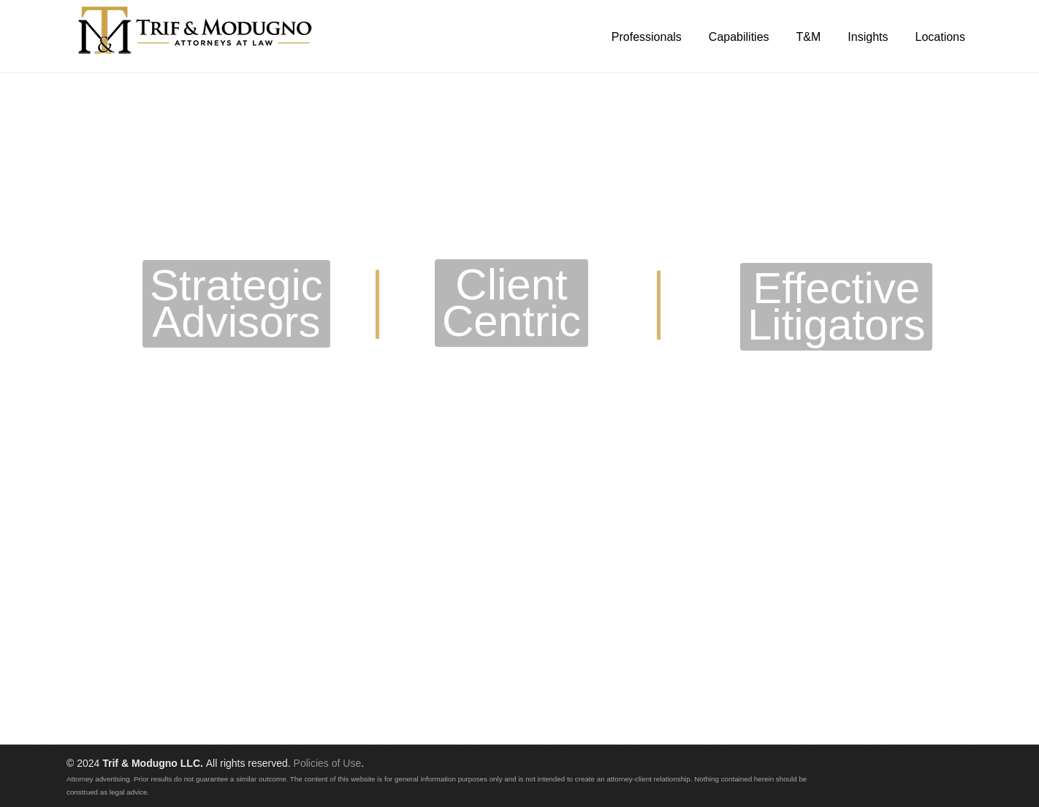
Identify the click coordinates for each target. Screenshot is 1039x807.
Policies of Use (328, 763)
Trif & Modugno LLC (196, 30)
